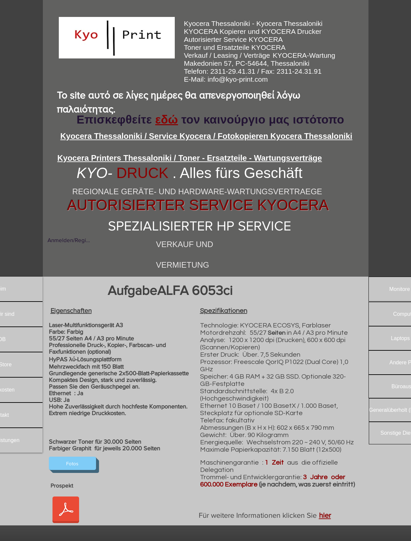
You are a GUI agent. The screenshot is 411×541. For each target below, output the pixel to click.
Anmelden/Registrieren (69, 240)
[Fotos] (72, 463)
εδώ (166, 119)
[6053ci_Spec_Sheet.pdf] (66, 510)
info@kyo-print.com (238, 79)
